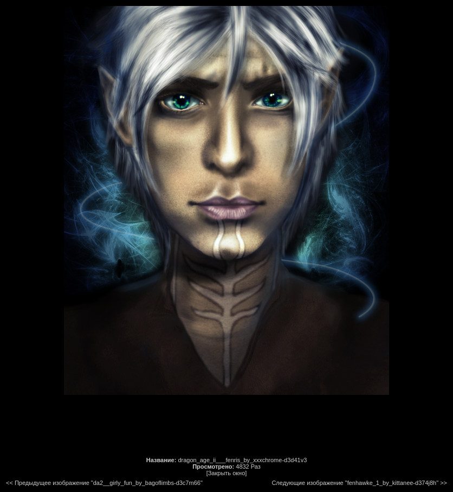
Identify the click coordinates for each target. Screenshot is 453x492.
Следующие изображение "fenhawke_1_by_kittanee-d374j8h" (354, 483)
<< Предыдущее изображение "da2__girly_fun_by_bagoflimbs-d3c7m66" (104, 483)
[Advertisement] (226, 425)
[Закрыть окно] (226, 473)
